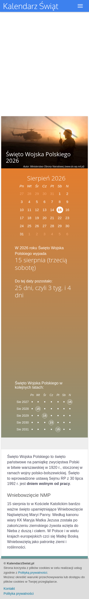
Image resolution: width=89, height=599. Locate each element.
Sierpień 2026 (46, 178)
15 (60, 210)
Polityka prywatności (19, 593)
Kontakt (9, 588)
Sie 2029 (23, 415)
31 (22, 234)
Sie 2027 (23, 402)
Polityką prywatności (32, 572)
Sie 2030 (23, 422)
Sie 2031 (23, 429)
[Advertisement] (44, 338)
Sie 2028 (23, 408)
